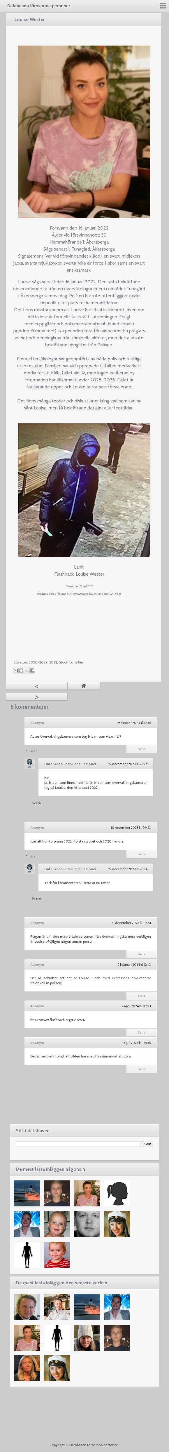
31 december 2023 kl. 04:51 (131, 923)
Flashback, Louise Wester (79, 574)
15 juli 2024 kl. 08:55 (136, 1043)
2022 (53, 662)
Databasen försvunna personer (38, 6)
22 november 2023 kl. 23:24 (127, 869)
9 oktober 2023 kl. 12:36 (134, 723)
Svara (141, 749)
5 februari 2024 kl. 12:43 (134, 965)
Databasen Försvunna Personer (70, 764)
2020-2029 (38, 662)
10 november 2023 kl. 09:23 (131, 828)
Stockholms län (71, 662)
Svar (33, 751)
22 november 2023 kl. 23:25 (127, 764)
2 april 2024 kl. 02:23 (136, 1006)
